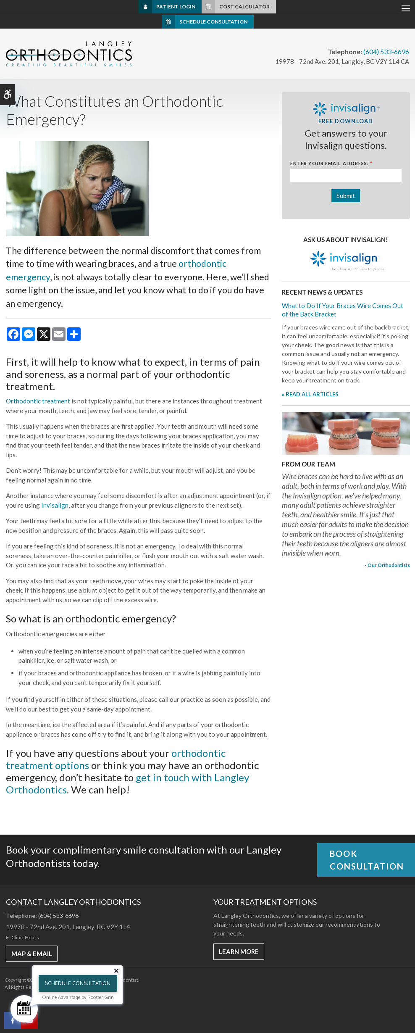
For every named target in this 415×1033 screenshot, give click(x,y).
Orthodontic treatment (38, 401)
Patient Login (175, 6)
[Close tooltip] (116, 971)
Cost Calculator (244, 6)
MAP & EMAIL (31, 953)
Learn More (239, 951)
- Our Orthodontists (387, 565)
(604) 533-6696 (386, 51)
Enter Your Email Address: (331, 163)
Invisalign (54, 505)
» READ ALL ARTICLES (310, 394)
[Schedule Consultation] (24, 1008)
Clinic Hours (25, 937)
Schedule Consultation (213, 21)
